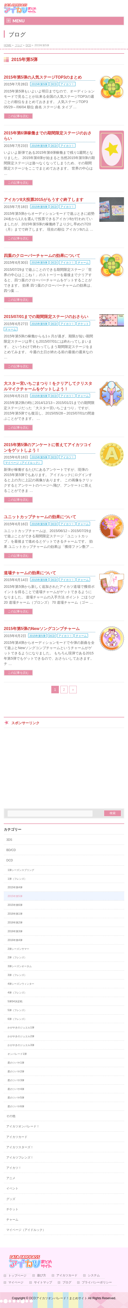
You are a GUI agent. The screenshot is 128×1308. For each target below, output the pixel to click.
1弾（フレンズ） (17, 878)
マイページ (15, 1282)
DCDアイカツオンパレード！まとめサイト (58, 1298)
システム (94, 1275)
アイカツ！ (67, 84)
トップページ (17, 1275)
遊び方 (41, 1275)
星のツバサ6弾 (16, 1106)
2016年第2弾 (15, 922)
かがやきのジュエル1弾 (21, 1027)
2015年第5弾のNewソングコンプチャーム (41, 628)
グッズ (10, 1199)
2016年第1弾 (15, 913)
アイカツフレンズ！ (19, 1157)
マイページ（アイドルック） (23, 462)
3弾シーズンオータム (20, 966)
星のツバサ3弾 (16, 1080)
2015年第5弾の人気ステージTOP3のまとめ (43, 77)
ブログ (66, 1282)
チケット (83, 323)
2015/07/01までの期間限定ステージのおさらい (46, 317)
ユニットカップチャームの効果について (40, 517)
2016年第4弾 (15, 940)
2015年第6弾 (15, 905)
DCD (54, 84)
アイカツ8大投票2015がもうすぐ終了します (43, 199)
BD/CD (11, 850)
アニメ (10, 1178)
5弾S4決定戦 (15, 1001)
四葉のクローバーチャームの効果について (42, 255)
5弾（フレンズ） (17, 1010)
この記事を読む (18, 116)
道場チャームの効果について (30, 573)
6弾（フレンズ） (17, 1019)
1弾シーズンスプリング (21, 870)
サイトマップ (43, 1282)
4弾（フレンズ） (17, 992)
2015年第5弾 (39, 84)
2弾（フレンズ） (17, 957)
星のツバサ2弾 (16, 1071)
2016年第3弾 (15, 931)
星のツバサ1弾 (16, 1062)
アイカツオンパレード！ (22, 1126)
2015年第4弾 (15, 887)
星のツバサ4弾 (16, 1089)
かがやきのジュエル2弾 (21, 1036)
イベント (12, 1188)
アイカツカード (16, 1137)
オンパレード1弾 (17, 1054)
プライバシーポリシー (97, 1282)
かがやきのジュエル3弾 (21, 1045)
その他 (10, 1116)
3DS (9, 840)
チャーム (83, 262)
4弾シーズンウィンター (21, 983)
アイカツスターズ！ (19, 1147)
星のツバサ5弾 (16, 1097)
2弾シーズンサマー (18, 949)
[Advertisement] (64, 768)
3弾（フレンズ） (17, 975)
